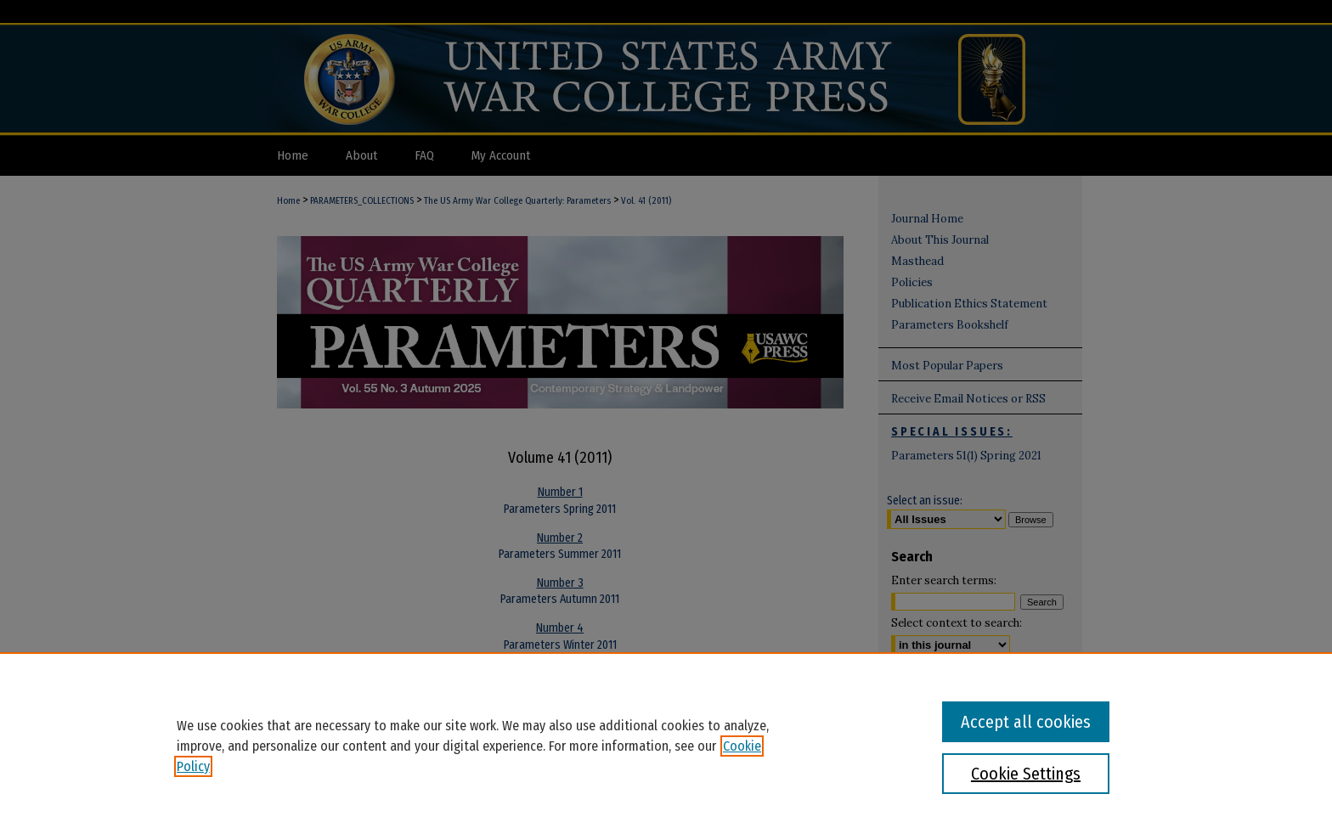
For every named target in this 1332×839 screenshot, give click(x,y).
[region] (666, 745)
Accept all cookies (1026, 722)
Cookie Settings (1026, 773)
